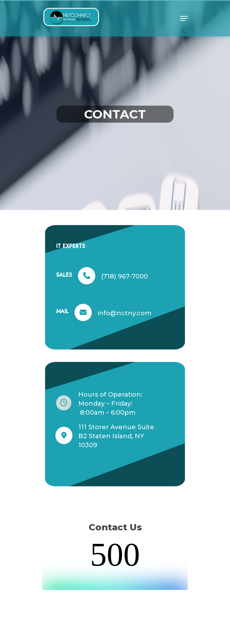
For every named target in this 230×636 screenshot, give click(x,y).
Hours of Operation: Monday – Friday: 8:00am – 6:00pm (110, 403)
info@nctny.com (124, 313)
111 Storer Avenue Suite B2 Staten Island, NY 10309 (116, 436)
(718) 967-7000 (124, 276)
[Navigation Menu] (184, 18)
